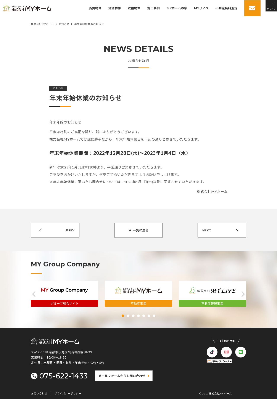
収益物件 (133, 8)
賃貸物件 (114, 8)
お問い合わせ (39, 393)
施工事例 (153, 8)
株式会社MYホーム (220, 393)
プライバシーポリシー (67, 393)
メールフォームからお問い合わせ (121, 376)
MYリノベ (201, 8)
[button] (34, 294)
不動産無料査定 (226, 8)
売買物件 (95, 8)
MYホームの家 (176, 8)
